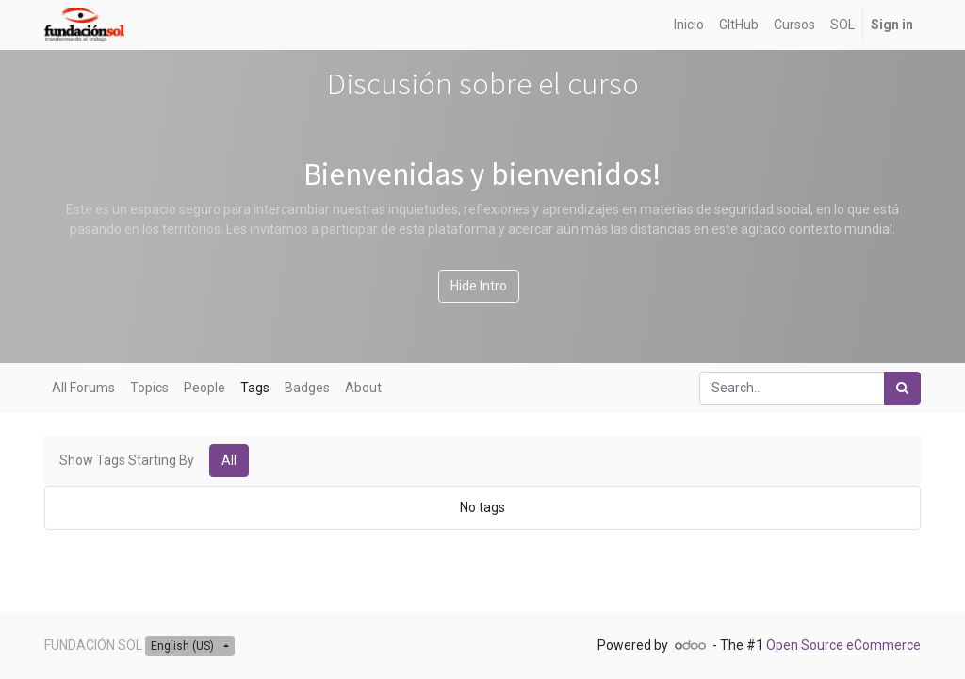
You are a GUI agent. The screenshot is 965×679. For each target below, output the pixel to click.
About (363, 387)
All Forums (83, 387)
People (204, 387)
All (229, 460)
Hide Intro (478, 285)
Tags (255, 387)
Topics (149, 387)
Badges (307, 387)
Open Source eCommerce (843, 645)
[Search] (902, 388)
